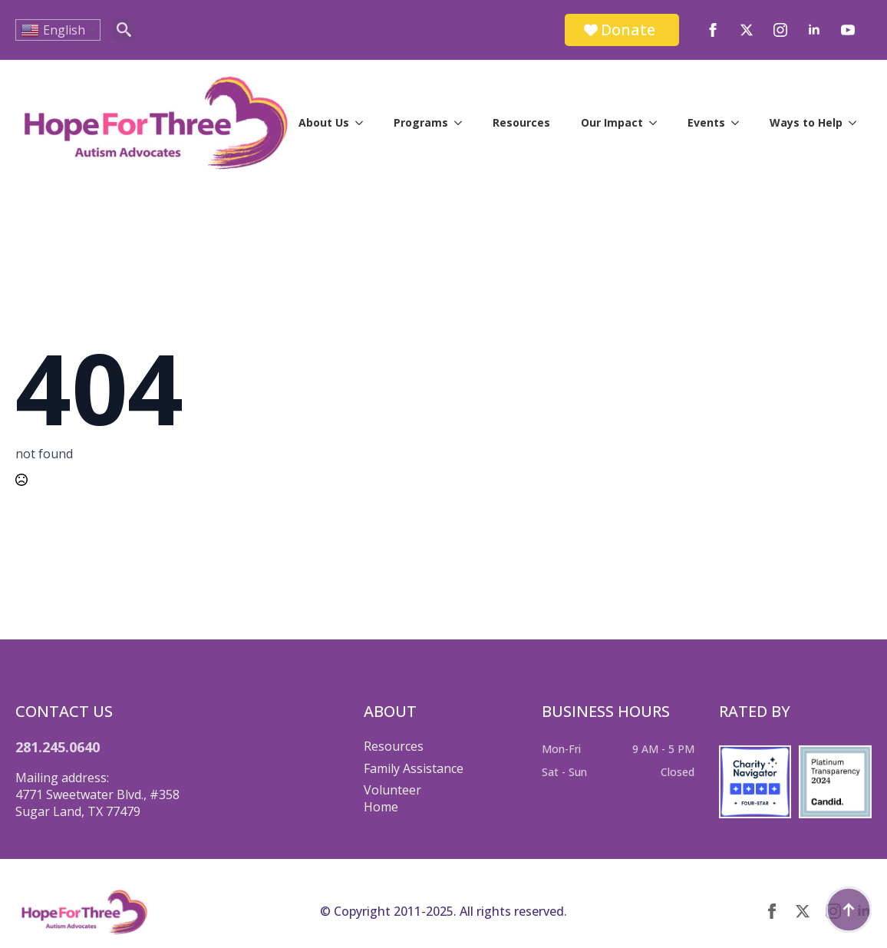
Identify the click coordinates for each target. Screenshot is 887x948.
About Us (323, 122)
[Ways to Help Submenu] (857, 123)
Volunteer (392, 789)
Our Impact (612, 122)
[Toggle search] (124, 29)
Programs (421, 122)
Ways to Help (806, 122)
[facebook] (713, 30)
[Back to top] (849, 910)
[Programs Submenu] (462, 123)
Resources (521, 122)
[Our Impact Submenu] (657, 123)
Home (381, 806)
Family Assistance (413, 768)
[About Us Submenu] (363, 123)
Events (706, 122)
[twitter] (746, 30)
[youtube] (848, 30)
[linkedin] (814, 30)
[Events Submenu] (739, 123)
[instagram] (780, 30)
